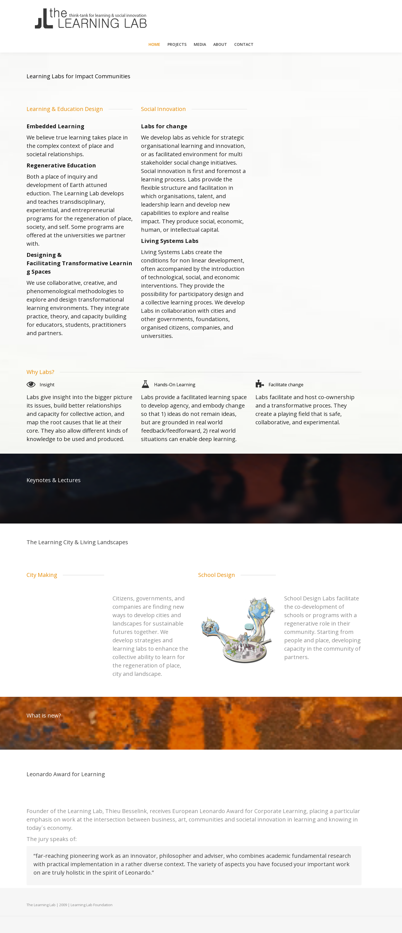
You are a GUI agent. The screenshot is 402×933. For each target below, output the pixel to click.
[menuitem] (154, 44)
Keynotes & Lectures (54, 480)
